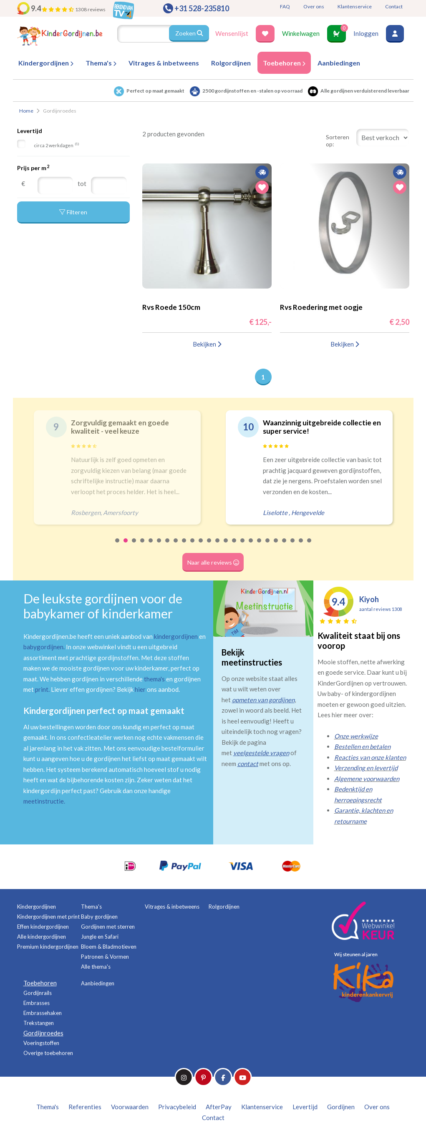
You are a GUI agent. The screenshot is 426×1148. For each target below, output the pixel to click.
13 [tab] (217, 545)
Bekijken (207, 344)
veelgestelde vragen (261, 752)
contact (247, 763)
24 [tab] (309, 545)
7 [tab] (167, 545)
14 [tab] (226, 545)
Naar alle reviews (213, 562)
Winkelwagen (301, 33)
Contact (394, 6)
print (41, 689)
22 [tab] (292, 545)
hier (140, 689)
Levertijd (29, 130)
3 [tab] (134, 545)
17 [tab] (251, 545)
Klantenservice (355, 6)
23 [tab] (301, 545)
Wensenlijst (231, 33)
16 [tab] (242, 545)
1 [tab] (117, 545)
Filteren (73, 214)
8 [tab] (176, 545)
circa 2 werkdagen (56, 145)
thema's (154, 679)
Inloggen (365, 33)
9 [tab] (184, 545)
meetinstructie (43, 801)
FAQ (285, 6)
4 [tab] (142, 545)
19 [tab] (267, 545)
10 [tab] (192, 545)
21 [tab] (284, 545)
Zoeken (188, 33)
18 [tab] (259, 545)
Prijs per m (33, 167)
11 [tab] (201, 545)
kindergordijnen (176, 636)
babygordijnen (43, 647)
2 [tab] (126, 545)
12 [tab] (209, 545)
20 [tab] (276, 545)
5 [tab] (151, 545)
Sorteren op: (337, 140)
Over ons (313, 6)
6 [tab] (159, 545)
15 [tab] (234, 545)
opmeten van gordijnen (263, 699)
